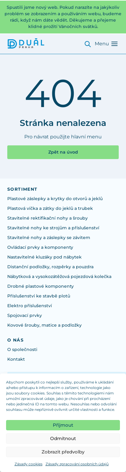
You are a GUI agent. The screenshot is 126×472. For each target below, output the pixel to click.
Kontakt (16, 359)
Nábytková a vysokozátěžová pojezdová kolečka (59, 276)
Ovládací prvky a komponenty (40, 247)
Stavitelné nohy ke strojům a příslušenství (53, 228)
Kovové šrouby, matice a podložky (44, 325)
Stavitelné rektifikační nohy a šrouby (47, 218)
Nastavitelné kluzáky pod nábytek (44, 257)
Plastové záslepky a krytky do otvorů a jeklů (55, 198)
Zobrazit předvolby (63, 452)
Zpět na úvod (63, 152)
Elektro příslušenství (29, 305)
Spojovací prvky (24, 315)
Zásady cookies (29, 464)
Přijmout (63, 425)
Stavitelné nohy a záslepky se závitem (48, 237)
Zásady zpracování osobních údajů (77, 464)
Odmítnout (63, 438)
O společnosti (22, 349)
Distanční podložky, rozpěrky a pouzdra (50, 266)
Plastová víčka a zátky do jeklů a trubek (50, 208)
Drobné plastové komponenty (40, 286)
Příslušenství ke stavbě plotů (38, 296)
